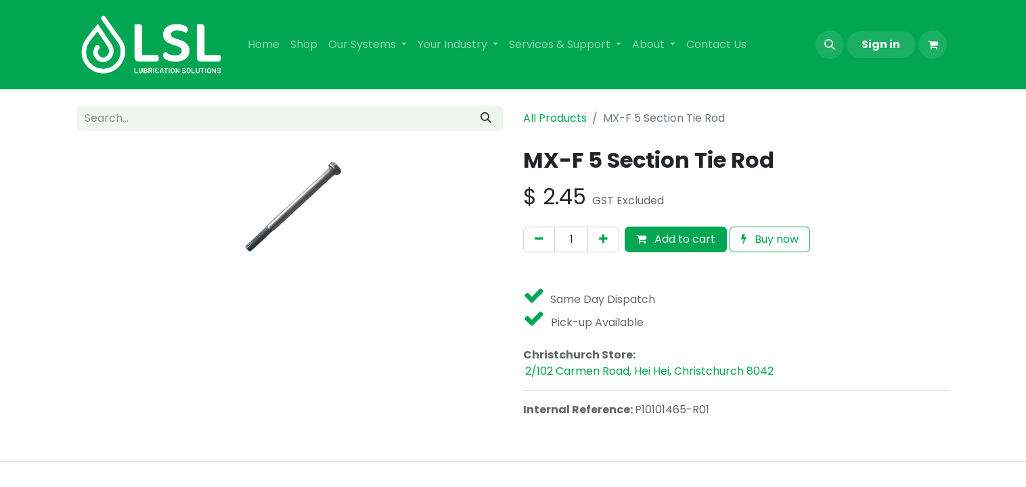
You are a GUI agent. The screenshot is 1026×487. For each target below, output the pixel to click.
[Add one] (603, 239)
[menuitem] (263, 44)
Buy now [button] (770, 239)
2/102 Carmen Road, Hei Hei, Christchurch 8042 (649, 371)
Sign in (881, 44)
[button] (830, 44)
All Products (555, 118)
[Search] (486, 118)
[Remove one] (539, 239)
